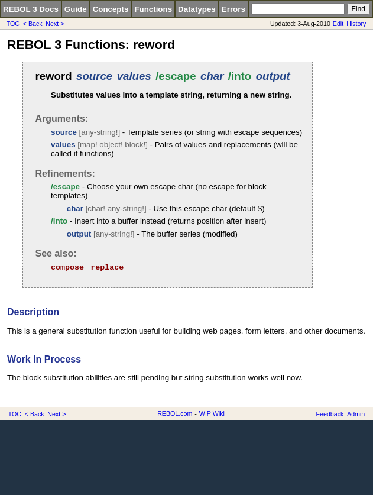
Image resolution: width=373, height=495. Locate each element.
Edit (338, 23)
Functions (153, 9)
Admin (356, 414)
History (356, 23)
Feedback (330, 414)
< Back (33, 23)
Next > (55, 23)
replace (107, 267)
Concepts (111, 9)
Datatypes (197, 9)
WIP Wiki (212, 413)
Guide (75, 9)
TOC (13, 23)
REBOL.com (174, 413)
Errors (233, 9)
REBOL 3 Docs (31, 9)
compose (67, 267)
